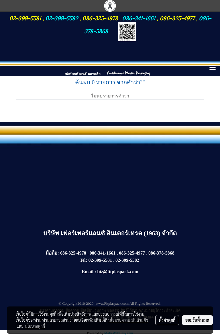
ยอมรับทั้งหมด (197, 320)
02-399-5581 (25, 17)
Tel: (83, 260)
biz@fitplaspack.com (117, 271)
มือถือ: (52, 253)
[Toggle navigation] (212, 67)
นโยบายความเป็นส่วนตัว (128, 320)
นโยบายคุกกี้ (35, 326)
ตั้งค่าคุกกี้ (167, 320)
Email (87, 271)
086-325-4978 (100, 17)
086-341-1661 (139, 17)
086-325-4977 (177, 17)
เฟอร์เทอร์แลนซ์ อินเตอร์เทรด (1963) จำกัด (119, 233)
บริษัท (52, 233)
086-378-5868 (161, 253)
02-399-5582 (61, 17)
